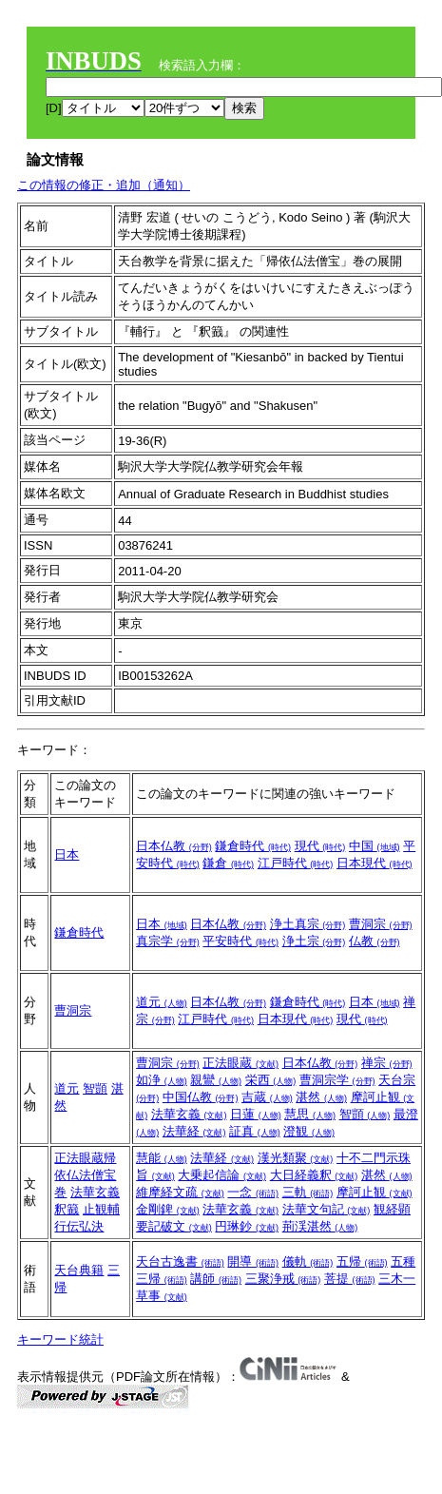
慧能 (161, 1158)
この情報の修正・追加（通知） (103, 185)
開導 (253, 1261)
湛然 (321, 1097)
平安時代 (240, 941)
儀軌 (308, 1261)
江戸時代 (296, 863)
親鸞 (215, 1080)
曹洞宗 (381, 924)
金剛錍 (168, 1209)
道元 (161, 1002)
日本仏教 (174, 846)
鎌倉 (228, 863)
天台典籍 (79, 1270)
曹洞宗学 (337, 1080)
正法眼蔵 (240, 1063)
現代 (320, 846)
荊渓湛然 (320, 1226)
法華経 (194, 1131)
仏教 (374, 941)
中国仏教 (201, 1097)
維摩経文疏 (180, 1192)
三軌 (308, 1192)
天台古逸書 (180, 1261)
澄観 (309, 1131)
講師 (215, 1278)
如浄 (161, 1080)
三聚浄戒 (283, 1278)
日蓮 (255, 1114)
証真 (254, 1131)
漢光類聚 (296, 1158)
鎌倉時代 (253, 846)
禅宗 (387, 1063)
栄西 (271, 1080)
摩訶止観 (374, 1192)
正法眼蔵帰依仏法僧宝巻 (85, 1175)
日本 (66, 854)
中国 (374, 846)
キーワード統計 (60, 1339)
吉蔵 (267, 1097)
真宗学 (168, 941)
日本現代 (374, 863)
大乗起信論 (222, 1175)
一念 (253, 1192)
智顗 (95, 1088)
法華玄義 (189, 1114)
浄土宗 (314, 941)
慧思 (310, 1114)
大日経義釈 (314, 1175)
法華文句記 (326, 1209)
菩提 (349, 1278)
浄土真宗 (308, 924)
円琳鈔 (247, 1226)
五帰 (362, 1261)
